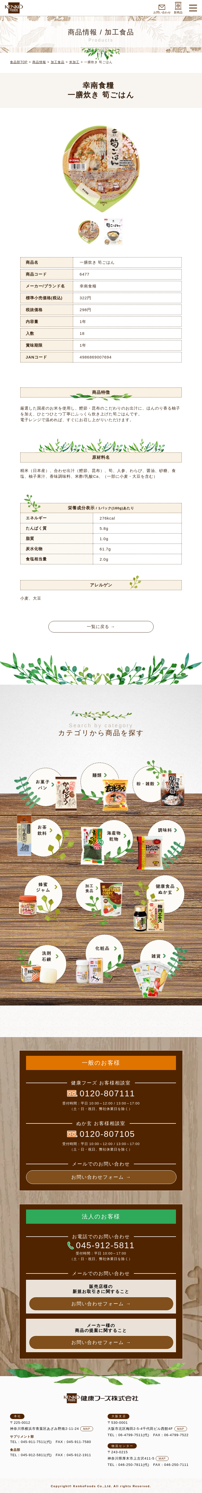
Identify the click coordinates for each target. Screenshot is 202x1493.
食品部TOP (18, 62)
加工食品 (57, 62)
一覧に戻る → (101, 626)
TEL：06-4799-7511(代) (128, 1435)
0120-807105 (101, 1134)
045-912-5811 (101, 1245)
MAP (86, 1428)
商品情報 (39, 62)
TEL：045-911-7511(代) (31, 1442)
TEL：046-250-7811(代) (128, 1465)
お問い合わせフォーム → (101, 1177)
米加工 (74, 62)
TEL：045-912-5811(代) (31, 1455)
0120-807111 (101, 1093)
